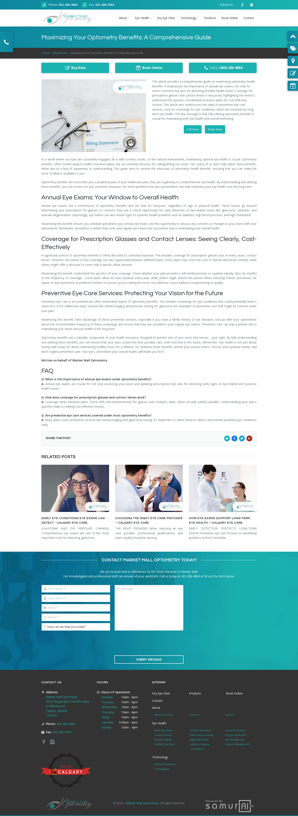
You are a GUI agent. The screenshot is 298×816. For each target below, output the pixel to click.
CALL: (222, 67)
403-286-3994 (104, 5)
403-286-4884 (68, 5)
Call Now (193, 129)
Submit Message (149, 659)
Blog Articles (60, 53)
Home (46, 53)
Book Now (215, 129)
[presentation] (149, 642)
